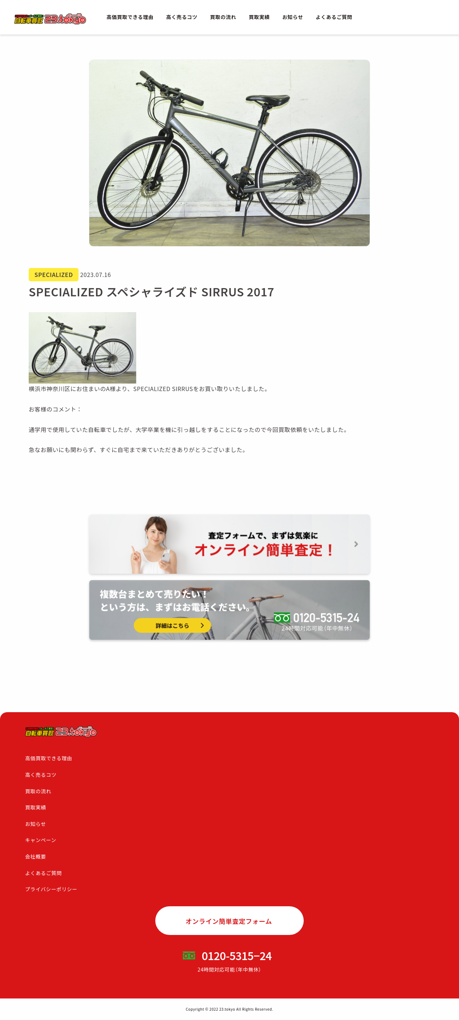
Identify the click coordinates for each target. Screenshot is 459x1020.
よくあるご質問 (334, 16)
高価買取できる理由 (130, 16)
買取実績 (259, 16)
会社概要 (35, 856)
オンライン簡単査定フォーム (228, 921)
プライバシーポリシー (51, 889)
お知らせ (292, 16)
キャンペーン (40, 839)
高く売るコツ (182, 16)
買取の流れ (223, 16)
